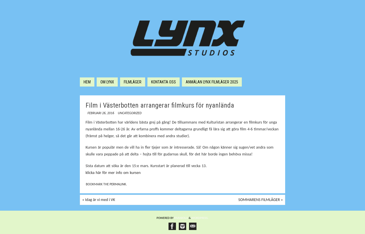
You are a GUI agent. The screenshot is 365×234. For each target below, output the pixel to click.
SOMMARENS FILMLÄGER (260, 199)
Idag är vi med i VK (98, 199)
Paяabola (181, 218)
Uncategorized (129, 113)
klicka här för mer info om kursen (113, 172)
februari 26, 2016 (101, 113)
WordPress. (200, 218)
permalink (118, 184)
